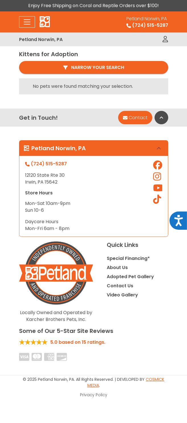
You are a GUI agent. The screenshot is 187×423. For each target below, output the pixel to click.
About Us (117, 267)
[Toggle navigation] (27, 22)
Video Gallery (122, 295)
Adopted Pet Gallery (130, 276)
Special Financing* (128, 258)
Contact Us (120, 285)
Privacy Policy (93, 395)
